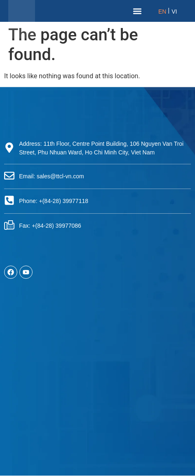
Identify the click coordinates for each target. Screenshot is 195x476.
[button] (137, 11)
